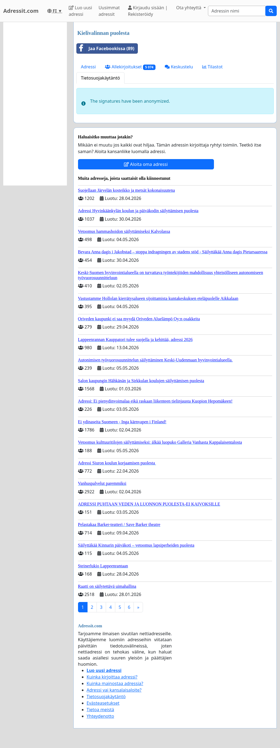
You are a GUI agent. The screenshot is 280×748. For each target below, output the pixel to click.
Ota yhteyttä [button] (189, 8)
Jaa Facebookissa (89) (106, 48)
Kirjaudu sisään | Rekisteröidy (148, 11)
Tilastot (212, 67)
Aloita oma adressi (146, 164)
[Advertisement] (35, 104)
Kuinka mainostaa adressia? (115, 683)
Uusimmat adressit (109, 11)
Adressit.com (21, 10)
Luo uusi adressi (80, 11)
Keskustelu (179, 67)
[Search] (237, 11)
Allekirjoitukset (130, 67)
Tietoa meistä (100, 710)
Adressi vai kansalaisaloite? (114, 690)
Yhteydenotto (100, 716)
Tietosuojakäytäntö (100, 78)
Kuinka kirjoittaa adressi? (112, 677)
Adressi (88, 67)
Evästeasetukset (103, 703)
